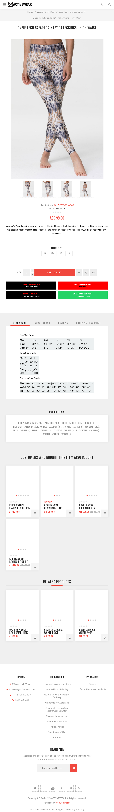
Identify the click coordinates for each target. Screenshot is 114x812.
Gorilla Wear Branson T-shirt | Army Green (19, 561)
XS (45, 253)
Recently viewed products (93, 689)
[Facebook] (43, 788)
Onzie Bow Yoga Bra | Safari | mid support (18, 632)
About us (56, 737)
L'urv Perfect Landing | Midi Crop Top (19, 508)
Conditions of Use (57, 732)
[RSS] (78, 788)
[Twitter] (35, 788)
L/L (69, 253)
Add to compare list (86, 272)
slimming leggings (71, 426)
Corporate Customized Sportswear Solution (56, 709)
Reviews (63, 322)
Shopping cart (104, 3)
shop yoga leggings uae (60, 423)
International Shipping (57, 689)
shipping (80, 809)
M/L (61, 253)
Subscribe (73, 768)
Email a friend (93, 272)
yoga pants (90, 426)
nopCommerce (63, 802)
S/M (52, 253)
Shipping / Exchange (88, 322)
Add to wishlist (79, 272)
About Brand (42, 322)
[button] (16, 495)
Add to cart (54, 272)
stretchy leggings (62, 430)
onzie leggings (20, 430)
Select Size (56, 248)
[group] (22, 482)
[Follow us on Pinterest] (61, 788)
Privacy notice (57, 726)
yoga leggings (84, 423)
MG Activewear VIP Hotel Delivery (57, 696)
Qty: (19, 272)
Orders (92, 684)
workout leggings (48, 426)
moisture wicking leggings (55, 434)
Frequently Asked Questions (57, 684)
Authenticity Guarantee (57, 702)
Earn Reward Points (57, 721)
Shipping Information (57, 716)
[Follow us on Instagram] (70, 788)
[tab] (20, 323)
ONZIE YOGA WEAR (64, 205)
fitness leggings (40, 430)
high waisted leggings (24, 426)
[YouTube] (52, 788)
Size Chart (20, 322)
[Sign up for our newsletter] (53, 768)
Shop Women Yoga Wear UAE (30, 423)
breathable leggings (86, 430)
